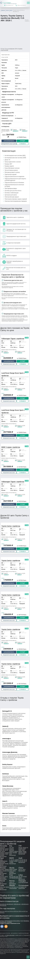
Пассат (20, 847)
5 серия (16, 861)
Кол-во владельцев (23, 341)
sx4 (25, 887)
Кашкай (5, 870)
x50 (19, 876)
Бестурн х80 (12, 876)
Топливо (5, 345)
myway (25, 876)
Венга (10, 852)
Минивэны (26, 920)
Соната (7, 852)
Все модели (3, 856)
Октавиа (11, 872)
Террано (7, 869)
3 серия (11, 861)
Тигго (24, 869)
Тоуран (24, 851)
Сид (10, 847)
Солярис (2, 853)
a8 (21, 861)
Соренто (2, 852)
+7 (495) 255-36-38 (9, 935)
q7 (26, 861)
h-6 (1, 882)
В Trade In (23, 143)
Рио (13, 847)
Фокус (6, 876)
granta (1, 888)
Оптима (15, 852)
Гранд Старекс (4, 854)
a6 (26, 859)
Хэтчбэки (9, 922)
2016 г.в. (21, 911)
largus (7, 887)
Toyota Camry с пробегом (10, 526)
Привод (23, 345)
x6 (13, 859)
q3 (22, 861)
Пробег (14, 341)
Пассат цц (25, 847)
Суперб (15, 869)
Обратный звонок (21, 5)
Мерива (2, 863)
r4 (13, 882)
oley (17, 876)
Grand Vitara (21, 888)
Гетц (1, 850)
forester (22, 887)
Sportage (11, 850)
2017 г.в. (25, 911)
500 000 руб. (3, 904)
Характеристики (5, 54)
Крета (3, 851)
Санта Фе (2, 847)
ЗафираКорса (3, 861)
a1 (19, 859)
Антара (6, 863)
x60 (22, 876)
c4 (19, 887)
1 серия (16, 859)
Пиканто (11, 851)
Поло (23, 850)
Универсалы (3, 922)
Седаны (2, 920)
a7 (19, 861)
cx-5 (13, 887)
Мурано (2, 869)
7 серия (11, 862)
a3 (21, 859)
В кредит (22, 140)
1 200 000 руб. (24, 904)
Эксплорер (3, 877)
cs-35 (19, 882)
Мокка (1, 864)
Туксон (7, 848)
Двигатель (14, 345)
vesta (1, 887)
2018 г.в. (2, 912)
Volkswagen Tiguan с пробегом (12, 339)
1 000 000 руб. (17, 904)
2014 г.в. (11, 911)
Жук (1, 870)
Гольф (20, 848)
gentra (11, 882)
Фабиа (11, 869)
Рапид (11, 870)
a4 (22, 859)
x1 (9, 859)
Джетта (20, 852)
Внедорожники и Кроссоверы (12, 920)
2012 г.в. (2, 911)
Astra (1, 859)
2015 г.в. (16, 911)
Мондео (2, 876)
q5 (24, 861)
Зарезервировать (9, 140)
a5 (24, 859)
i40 (5, 850)
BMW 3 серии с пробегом (10, 447)
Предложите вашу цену (9, 143)
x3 (11, 859)
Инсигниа (2, 862)
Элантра (2, 848)
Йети (14, 870)
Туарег (24, 852)
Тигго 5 (20, 869)
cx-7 (15, 887)
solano (20, 877)
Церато (16, 851)
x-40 (10, 877)
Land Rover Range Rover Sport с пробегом (12, 374)
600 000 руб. (10, 904)
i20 (3, 850)
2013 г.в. (7, 911)
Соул (10, 853)
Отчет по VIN (5, 57)
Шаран (20, 851)
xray (4, 887)
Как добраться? (9, 5)
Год (4, 341)
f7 (2, 882)
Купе (21, 920)
